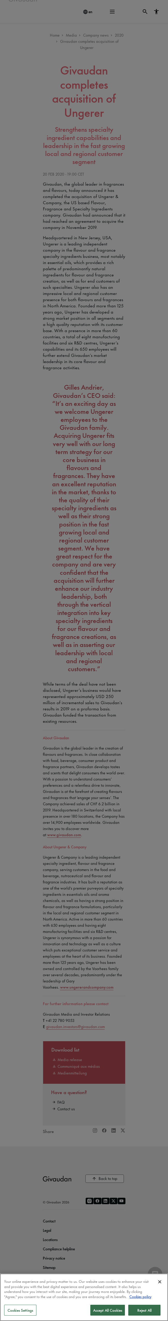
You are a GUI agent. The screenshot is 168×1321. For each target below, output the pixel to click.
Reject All (144, 1310)
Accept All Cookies (107, 1310)
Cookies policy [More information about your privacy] (140, 1296)
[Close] (159, 1281)
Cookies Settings (20, 1310)
